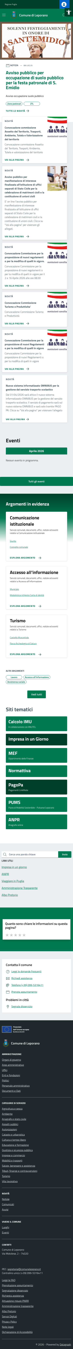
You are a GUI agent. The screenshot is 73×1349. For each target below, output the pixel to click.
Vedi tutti (36, 694)
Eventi (5, 1232)
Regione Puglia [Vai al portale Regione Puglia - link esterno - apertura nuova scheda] (11, 4)
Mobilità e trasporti (12, 1160)
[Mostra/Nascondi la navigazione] (4, 15)
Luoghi (5, 1227)
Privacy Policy (9, 1322)
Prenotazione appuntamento (17, 1285)
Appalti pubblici (10, 1124)
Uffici (4, 1070)
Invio (64, 854)
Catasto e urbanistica (13, 1135)
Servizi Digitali (9, 1316)
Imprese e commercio (13, 1155)
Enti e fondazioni (11, 1075)
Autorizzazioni (9, 1129)
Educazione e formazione (15, 1145)
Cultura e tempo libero (14, 1140)
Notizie (5, 1199)
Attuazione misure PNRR (15, 1301)
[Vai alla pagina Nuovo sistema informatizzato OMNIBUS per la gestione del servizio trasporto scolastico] (18, 418)
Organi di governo (11, 1060)
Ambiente (7, 1114)
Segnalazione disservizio (15, 1290)
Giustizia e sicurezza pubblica (17, 1150)
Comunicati (8, 1204)
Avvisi (5, 1209)
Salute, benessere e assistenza (18, 1166)
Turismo (6, 1176)
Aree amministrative (13, 1065)
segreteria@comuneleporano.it (24, 1269)
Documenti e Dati (11, 1091)
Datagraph (65, 1344)
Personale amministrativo (16, 1086)
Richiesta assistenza (13, 1296)
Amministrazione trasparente (17, 1306)
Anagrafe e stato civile (14, 1119)
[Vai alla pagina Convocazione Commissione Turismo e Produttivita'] (16, 322)
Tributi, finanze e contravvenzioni (19, 1171)
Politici (5, 1080)
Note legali (8, 1327)
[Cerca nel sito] (64, 15)
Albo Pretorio (9, 1311)
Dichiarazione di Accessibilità (17, 1332)
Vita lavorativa (10, 1181)
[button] (69, 12)
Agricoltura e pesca (12, 1109)
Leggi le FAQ (8, 1280)
